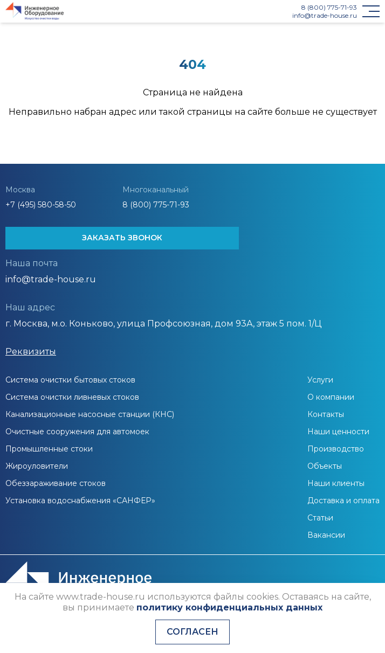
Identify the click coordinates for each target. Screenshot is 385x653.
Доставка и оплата (343, 500)
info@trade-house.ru (324, 15)
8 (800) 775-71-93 (329, 7)
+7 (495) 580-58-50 (40, 205)
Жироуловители (36, 466)
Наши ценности (338, 431)
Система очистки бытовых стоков (70, 380)
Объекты (324, 466)
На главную (192, 135)
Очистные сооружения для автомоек (77, 431)
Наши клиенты (336, 483)
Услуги (320, 380)
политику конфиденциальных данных (229, 607)
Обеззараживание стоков (55, 483)
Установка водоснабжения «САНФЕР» (80, 500)
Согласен (192, 632)
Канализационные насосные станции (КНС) (89, 414)
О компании (330, 397)
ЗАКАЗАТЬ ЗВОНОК (122, 237)
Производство (335, 449)
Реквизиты (30, 351)
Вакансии (326, 535)
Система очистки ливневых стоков (72, 397)
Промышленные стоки (49, 449)
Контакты (325, 414)
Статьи (320, 518)
